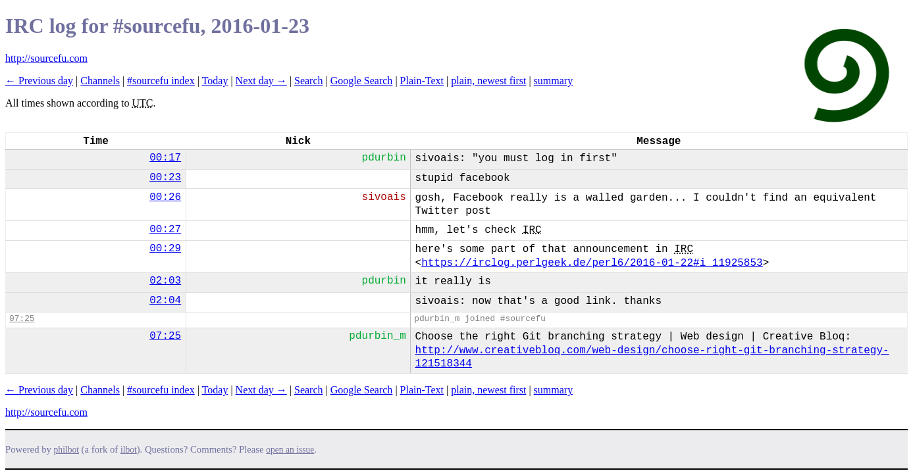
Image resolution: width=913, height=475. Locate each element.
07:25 (21, 319)
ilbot (128, 450)
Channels (100, 80)
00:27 (165, 230)
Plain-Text (422, 80)
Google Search (361, 80)
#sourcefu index (161, 80)
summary (553, 80)
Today (215, 80)
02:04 (165, 301)
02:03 (165, 281)
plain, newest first (488, 80)
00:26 (165, 197)
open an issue (290, 450)
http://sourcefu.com (46, 58)
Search (308, 80)
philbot (66, 450)
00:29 (165, 249)
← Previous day (39, 80)
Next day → (261, 80)
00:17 (165, 158)
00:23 (165, 178)
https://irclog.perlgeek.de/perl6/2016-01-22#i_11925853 (591, 263)
